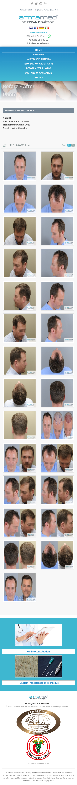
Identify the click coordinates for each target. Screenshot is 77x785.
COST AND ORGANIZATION (38, 73)
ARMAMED (38, 55)
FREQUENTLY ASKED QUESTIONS (46, 10)
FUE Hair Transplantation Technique (39, 683)
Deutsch (41, 28)
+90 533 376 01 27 (38, 35)
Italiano (47, 28)
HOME (38, 50)
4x (73, 145)
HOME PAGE (9, 110)
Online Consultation (38, 652)
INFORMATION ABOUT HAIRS (38, 64)
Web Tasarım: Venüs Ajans (38, 763)
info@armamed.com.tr (38, 43)
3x (69, 145)
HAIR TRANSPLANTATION (38, 59)
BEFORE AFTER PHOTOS (38, 68)
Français (36, 28)
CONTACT (38, 77)
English (31, 28)
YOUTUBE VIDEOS (25, 10)
